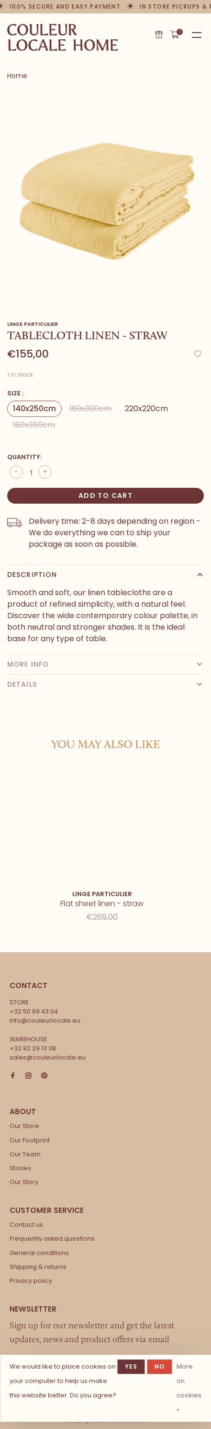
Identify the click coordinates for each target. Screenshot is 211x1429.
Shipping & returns (38, 1267)
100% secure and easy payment (65, 6)
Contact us (26, 1225)
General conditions (39, 1253)
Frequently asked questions (52, 1238)
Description (32, 574)
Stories (20, 1168)
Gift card (159, 34)
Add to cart (105, 495)
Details (22, 684)
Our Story (24, 1182)
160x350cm (34, 424)
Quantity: (24, 457)
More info (28, 664)
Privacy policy (31, 1281)
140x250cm (34, 408)
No (160, 1366)
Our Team (25, 1154)
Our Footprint (30, 1140)
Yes (131, 1366)
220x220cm (146, 408)
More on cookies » (189, 1388)
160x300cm (90, 408)
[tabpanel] (105, 196)
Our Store (24, 1126)
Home (17, 76)
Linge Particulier (32, 324)
